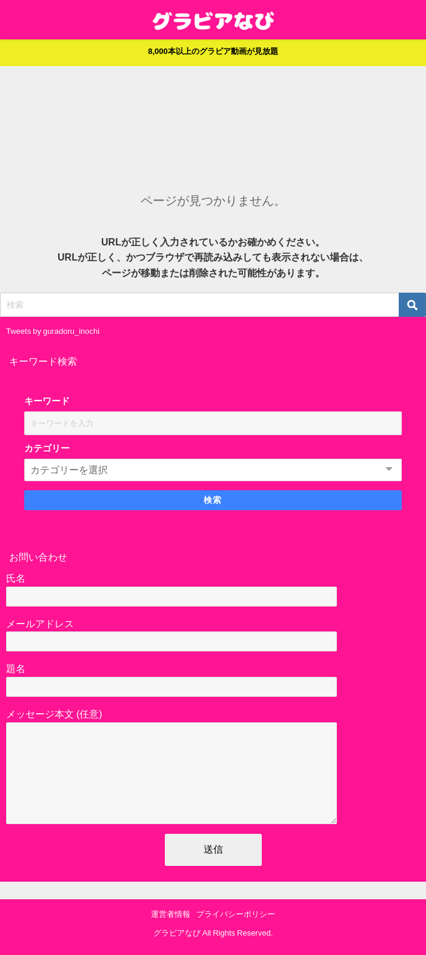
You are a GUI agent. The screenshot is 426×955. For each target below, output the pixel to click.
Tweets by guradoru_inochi (52, 331)
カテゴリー (47, 448)
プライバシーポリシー (235, 915)
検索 (213, 500)
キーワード (47, 400)
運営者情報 (170, 915)
